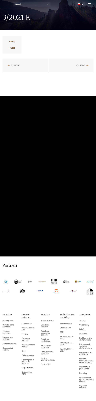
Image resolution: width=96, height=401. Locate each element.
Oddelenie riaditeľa (45, 326)
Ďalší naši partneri (26, 339)
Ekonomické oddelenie (46, 346)
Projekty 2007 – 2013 (66, 337)
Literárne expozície (6, 332)
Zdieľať (12, 41)
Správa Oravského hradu (48, 359)
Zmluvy (82, 320)
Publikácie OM (66, 323)
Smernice (83, 334)
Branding (83, 373)
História (25, 334)
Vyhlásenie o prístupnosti (84, 368)
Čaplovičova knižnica (7, 338)
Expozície (18, 4)
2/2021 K (15, 65)
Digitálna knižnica (83, 386)
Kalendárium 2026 (27, 373)
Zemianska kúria (9, 344)
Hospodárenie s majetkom (85, 353)
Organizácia (27, 323)
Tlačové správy (28, 355)
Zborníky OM (65, 328)
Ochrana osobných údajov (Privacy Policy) (86, 360)
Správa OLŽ (45, 364)
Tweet (12, 48)
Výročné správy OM (28, 329)
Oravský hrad (7, 320)
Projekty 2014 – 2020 (66, 344)
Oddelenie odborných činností (45, 333)
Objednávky (84, 325)
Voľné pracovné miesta (28, 346)
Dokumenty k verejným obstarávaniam (85, 346)
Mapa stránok (27, 368)
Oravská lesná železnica (8, 326)
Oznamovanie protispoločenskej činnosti (86, 379)
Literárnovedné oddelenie (47, 353)
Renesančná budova (7, 349)
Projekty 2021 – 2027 (66, 350)
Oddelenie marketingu (45, 340)
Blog (24, 351)
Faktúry (82, 329)
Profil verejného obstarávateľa (85, 339)
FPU (62, 332)
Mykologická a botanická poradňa (28, 361)
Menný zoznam (47, 320)
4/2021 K (80, 65)
